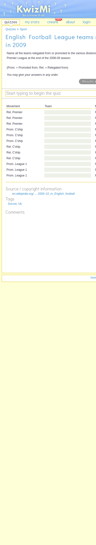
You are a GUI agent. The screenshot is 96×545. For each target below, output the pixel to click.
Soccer (12, 203)
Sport (23, 29)
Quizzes (11, 29)
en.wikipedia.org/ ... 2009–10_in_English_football (43, 193)
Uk (20, 203)
